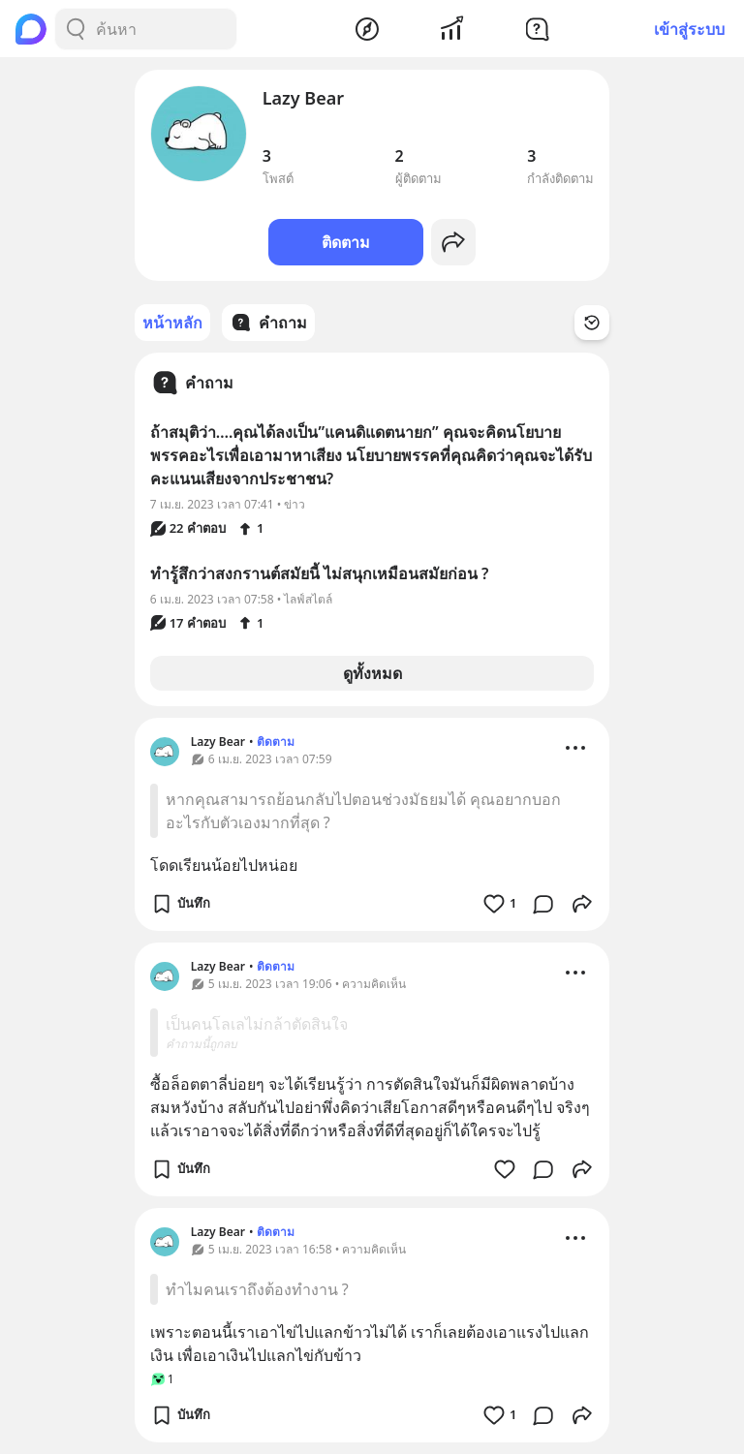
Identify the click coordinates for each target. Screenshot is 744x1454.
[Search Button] (75, 29)
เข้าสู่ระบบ (689, 29)
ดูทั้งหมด (372, 673)
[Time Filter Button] (591, 322)
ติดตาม (346, 242)
